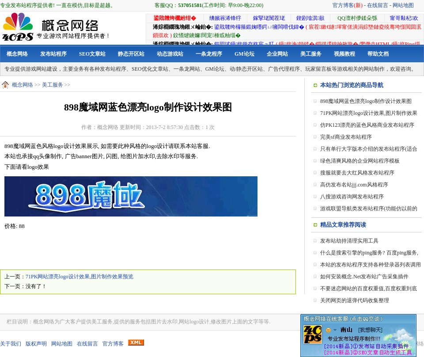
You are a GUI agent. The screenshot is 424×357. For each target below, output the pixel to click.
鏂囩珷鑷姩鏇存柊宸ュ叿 (244, 44)
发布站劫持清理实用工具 (349, 241)
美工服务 (311, 54)
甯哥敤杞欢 (404, 18)
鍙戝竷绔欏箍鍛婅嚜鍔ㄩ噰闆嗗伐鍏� (259, 27)
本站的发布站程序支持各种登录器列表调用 (370, 265)
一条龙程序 (209, 54)
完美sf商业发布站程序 (346, 137)
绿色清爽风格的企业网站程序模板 (360, 161)
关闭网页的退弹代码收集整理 (354, 300)
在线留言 (377, 5)
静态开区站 (131, 54)
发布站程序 (53, 54)
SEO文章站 (92, 54)
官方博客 (348, 5)
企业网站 (277, 54)
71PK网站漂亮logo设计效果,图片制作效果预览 (79, 276)
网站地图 (403, 5)
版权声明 (36, 344)
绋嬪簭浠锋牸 (225, 18)
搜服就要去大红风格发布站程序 (357, 173)
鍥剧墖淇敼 (310, 18)
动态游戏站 (170, 54)
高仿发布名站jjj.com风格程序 (354, 185)
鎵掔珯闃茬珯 (269, 18)
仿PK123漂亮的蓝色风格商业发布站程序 (367, 125)
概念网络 (17, 54)
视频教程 (344, 54)
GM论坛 (244, 54)
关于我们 (10, 344)
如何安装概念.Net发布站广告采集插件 (364, 276)
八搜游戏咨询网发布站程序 (352, 197)
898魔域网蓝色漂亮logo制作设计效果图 (366, 101)
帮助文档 (378, 54)
